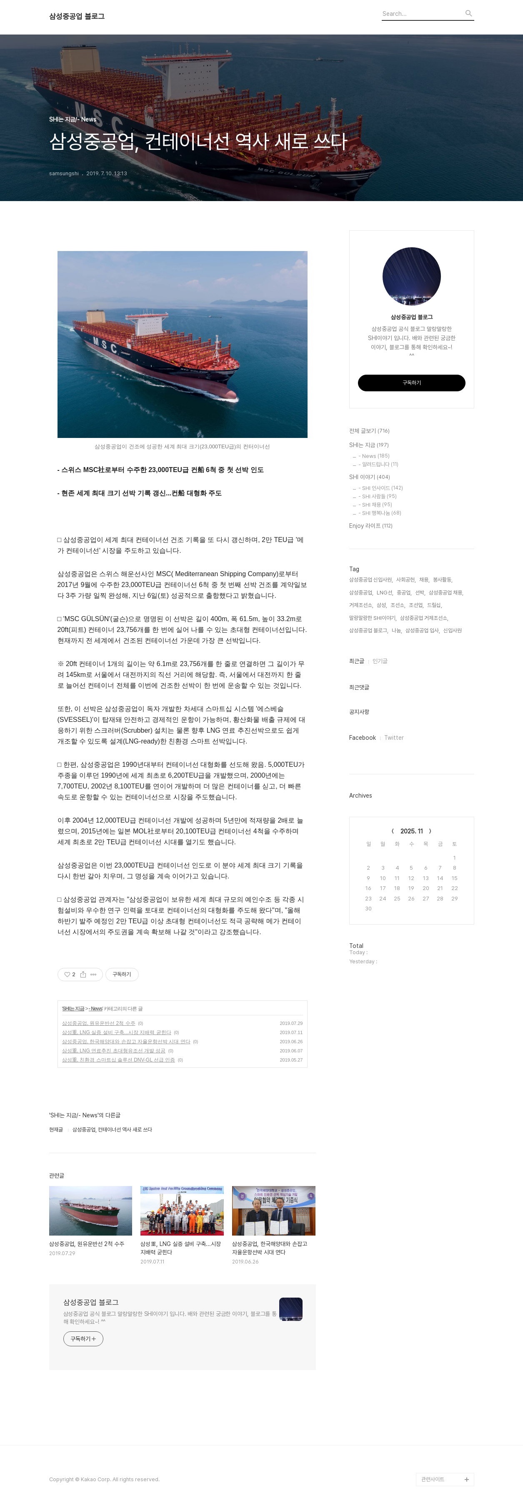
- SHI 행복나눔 (379, 513)
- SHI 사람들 (377, 496)
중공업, (404, 592)
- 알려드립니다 (378, 464)
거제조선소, (361, 605)
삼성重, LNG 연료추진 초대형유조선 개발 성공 (114, 1051)
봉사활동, (443, 580)
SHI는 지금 (73, 1009)
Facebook (362, 737)
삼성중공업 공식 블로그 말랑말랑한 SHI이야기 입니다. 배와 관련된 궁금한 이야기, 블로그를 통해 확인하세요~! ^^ (170, 1318)
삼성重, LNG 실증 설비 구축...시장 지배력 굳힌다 (116, 1032)
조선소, (397, 605)
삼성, (382, 605)
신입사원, (453, 630)
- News (96, 1009)
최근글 (356, 661)
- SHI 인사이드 (380, 488)
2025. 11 (411, 831)
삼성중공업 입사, (422, 630)
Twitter (394, 737)
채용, (424, 580)
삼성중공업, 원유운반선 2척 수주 (98, 1023)
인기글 (380, 661)
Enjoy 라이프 (371, 526)
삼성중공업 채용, (446, 592)
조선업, (416, 605)
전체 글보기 (369, 431)
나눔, (397, 630)
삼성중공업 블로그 (77, 16)
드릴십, (434, 605)
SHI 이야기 (369, 477)
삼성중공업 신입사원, (371, 580)
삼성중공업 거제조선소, (424, 618)
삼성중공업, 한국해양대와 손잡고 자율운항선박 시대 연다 (126, 1041)
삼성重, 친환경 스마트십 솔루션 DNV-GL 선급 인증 (118, 1060)
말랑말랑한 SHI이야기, (373, 618)
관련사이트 (432, 1479)
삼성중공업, (361, 592)
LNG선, (385, 592)
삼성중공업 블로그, (368, 630)
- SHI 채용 (375, 505)
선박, (420, 592)
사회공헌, (406, 580)
